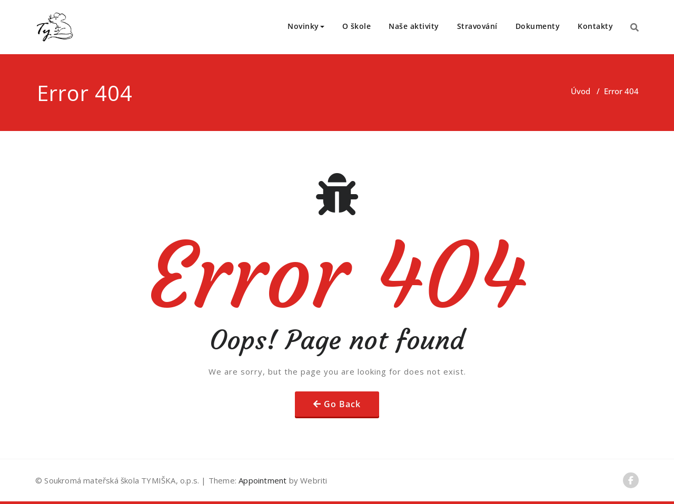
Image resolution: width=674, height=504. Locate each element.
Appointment (261, 480)
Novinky (306, 26)
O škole (356, 26)
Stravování (477, 26)
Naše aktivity (414, 26)
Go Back (342, 404)
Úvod (580, 91)
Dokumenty (538, 26)
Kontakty (595, 26)
